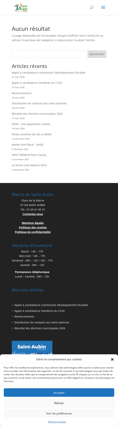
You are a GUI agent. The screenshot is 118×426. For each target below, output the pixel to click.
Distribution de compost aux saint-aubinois (39, 103)
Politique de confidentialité (32, 232)
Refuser (59, 406)
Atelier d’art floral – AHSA (27, 144)
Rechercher (97, 54)
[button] (112, 363)
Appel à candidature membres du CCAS (37, 83)
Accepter (59, 396)
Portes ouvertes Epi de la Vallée (31, 134)
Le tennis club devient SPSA (29, 165)
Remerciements (22, 93)
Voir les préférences (59, 417)
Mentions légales (33, 223)
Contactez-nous (33, 214)
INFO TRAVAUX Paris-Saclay (29, 155)
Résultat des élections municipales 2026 (37, 113)
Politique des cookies (33, 227)
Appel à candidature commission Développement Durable (48, 72)
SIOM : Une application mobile (31, 124)
